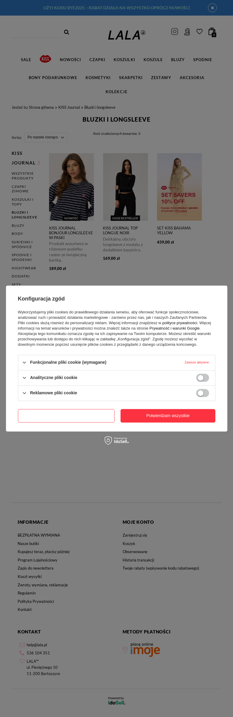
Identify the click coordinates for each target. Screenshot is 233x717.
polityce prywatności (179, 323)
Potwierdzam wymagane (66, 415)
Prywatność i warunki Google (175, 328)
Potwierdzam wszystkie (168, 415)
